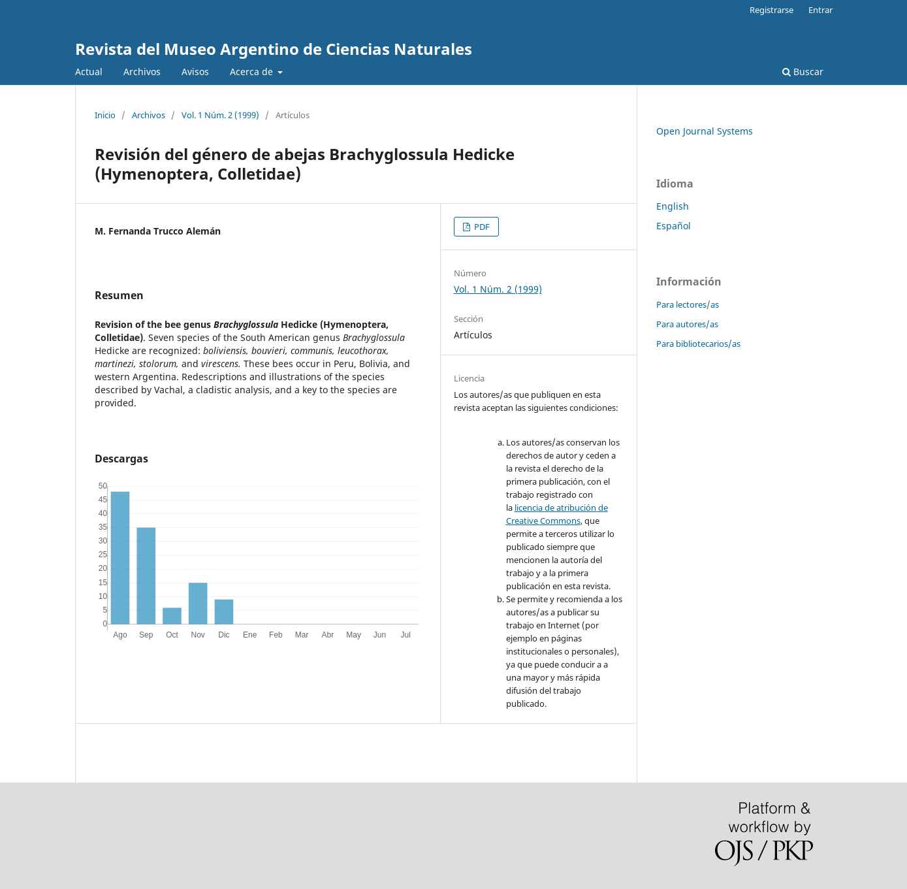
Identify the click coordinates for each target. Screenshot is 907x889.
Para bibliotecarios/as (698, 343)
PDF (481, 227)
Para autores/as (687, 324)
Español (673, 225)
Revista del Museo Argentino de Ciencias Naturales (273, 48)
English (672, 206)
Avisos (195, 71)
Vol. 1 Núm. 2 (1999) (220, 115)
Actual (89, 71)
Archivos (142, 71)
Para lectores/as (687, 304)
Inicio (105, 115)
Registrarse (771, 10)
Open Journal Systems (704, 131)
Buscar (802, 71)
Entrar (820, 10)
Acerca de (253, 71)
